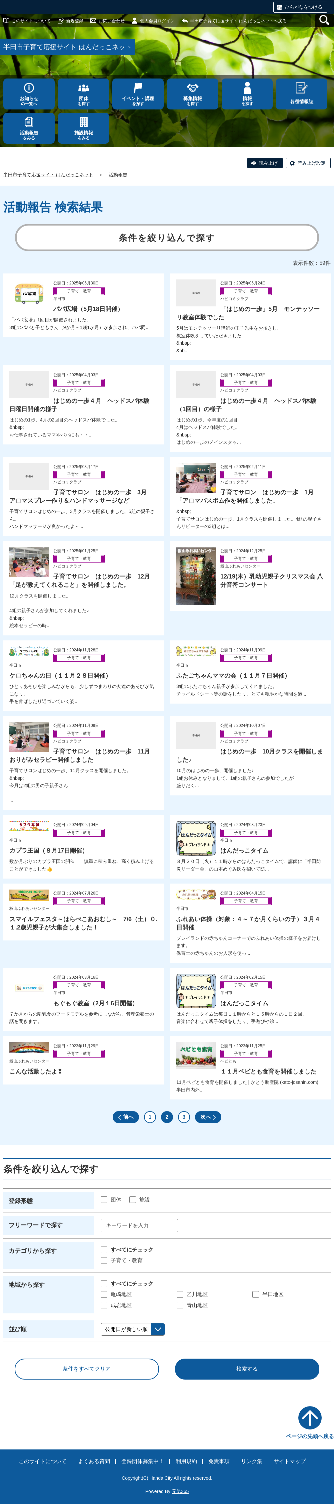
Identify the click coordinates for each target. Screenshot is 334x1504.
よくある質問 (94, 1461)
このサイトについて (31, 20)
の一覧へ (29, 101)
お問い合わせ (112, 20)
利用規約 (186, 1461)
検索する (247, 1369)
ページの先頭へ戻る (310, 1436)
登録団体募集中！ (142, 1461)
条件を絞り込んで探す (167, 238)
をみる (29, 135)
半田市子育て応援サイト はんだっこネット (48, 174)
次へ (205, 1117)
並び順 (18, 1329)
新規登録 (74, 20)
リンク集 (251, 1461)
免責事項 (219, 1461)
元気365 (180, 1491)
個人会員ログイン (157, 20)
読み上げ (268, 163)
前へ (128, 1117)
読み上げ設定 (312, 163)
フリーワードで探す (36, 1225)
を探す (83, 101)
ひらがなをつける (303, 7)
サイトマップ (290, 1461)
